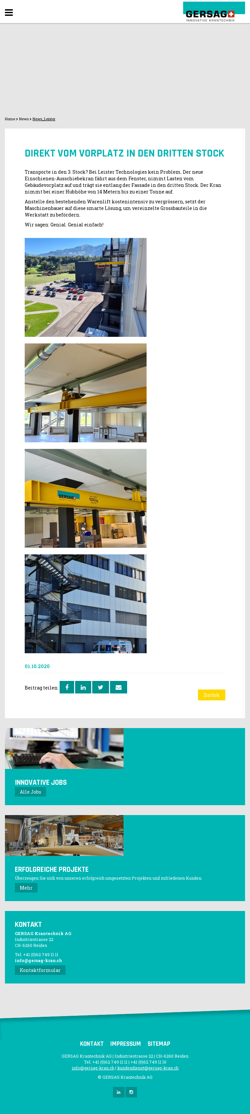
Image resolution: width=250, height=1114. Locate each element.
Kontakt (92, 1044)
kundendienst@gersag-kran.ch (148, 1067)
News (24, 118)
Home (10, 118)
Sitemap (159, 1044)
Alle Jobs (30, 792)
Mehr (26, 888)
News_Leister (44, 118)
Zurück (212, 695)
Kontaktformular (40, 970)
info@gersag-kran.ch (38, 960)
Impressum (125, 1044)
